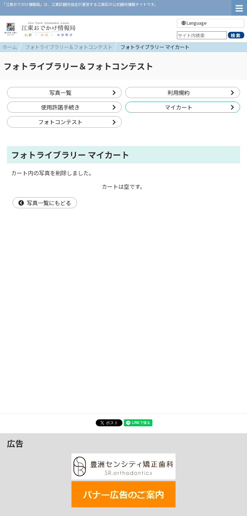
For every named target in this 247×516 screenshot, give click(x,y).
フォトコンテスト (77, 122)
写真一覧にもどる (44, 203)
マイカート (200, 107)
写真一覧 (82, 92)
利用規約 (201, 92)
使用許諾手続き (78, 107)
